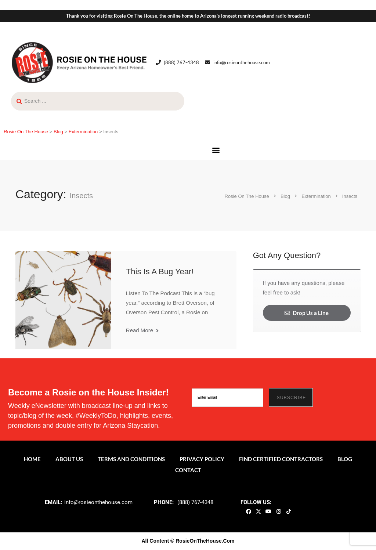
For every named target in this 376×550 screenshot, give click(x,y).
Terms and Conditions (131, 459)
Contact (188, 470)
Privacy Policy (202, 459)
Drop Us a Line (307, 313)
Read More (142, 330)
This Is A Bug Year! (160, 271)
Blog (344, 459)
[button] (216, 150)
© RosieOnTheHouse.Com (202, 541)
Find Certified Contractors (281, 459)
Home (32, 459)
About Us (69, 459)
